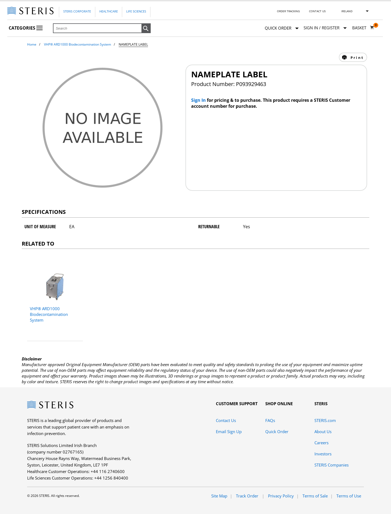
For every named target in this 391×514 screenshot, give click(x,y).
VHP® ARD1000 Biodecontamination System (77, 44)
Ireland (346, 11)
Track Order (247, 496)
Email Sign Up (229, 431)
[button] (146, 28)
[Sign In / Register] (325, 28)
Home (31, 44)
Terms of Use (348, 496)
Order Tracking (288, 11)
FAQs (270, 420)
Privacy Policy (281, 496)
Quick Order (282, 28)
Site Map (219, 496)
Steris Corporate (77, 11)
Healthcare (108, 11)
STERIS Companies (331, 465)
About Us (323, 431)
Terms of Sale (315, 496)
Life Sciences (136, 11)
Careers (321, 442)
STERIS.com (325, 420)
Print (356, 57)
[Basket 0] (363, 27)
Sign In (199, 100)
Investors (323, 453)
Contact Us (317, 11)
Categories (26, 28)
